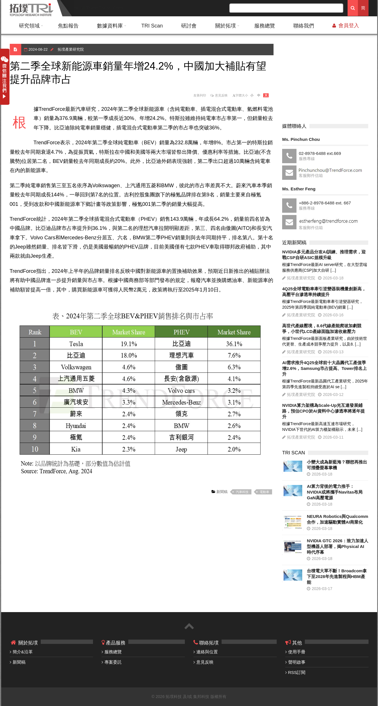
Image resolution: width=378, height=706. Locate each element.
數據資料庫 (110, 26)
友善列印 (199, 95)
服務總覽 (264, 26)
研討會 (189, 26)
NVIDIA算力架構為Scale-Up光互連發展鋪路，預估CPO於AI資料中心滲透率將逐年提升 (323, 411)
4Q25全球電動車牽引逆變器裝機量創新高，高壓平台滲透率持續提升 (324, 291)
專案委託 (113, 662)
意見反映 (221, 95)
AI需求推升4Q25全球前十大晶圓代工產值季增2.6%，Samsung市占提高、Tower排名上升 (324, 368)
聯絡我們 (303, 26)
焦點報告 (68, 26)
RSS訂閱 (297, 672)
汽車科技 (242, 492)
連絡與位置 (207, 651)
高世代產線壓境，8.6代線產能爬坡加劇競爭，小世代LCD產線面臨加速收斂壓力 (321, 328)
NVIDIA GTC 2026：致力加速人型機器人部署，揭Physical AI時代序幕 (337, 546)
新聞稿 (222, 492)
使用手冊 (296, 651)
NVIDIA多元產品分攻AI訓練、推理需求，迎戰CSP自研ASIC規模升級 (324, 254)
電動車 (264, 492)
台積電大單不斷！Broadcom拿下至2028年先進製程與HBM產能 (337, 576)
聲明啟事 (296, 662)
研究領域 (29, 26)
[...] (333, 270)
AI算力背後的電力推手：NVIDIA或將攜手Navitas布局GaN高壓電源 (335, 492)
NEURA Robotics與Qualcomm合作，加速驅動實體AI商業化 (337, 519)
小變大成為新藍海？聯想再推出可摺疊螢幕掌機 (337, 465)
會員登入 (345, 25)
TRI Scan (152, 26)
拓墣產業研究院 (71, 49)
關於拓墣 (225, 26)
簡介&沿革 (23, 651)
